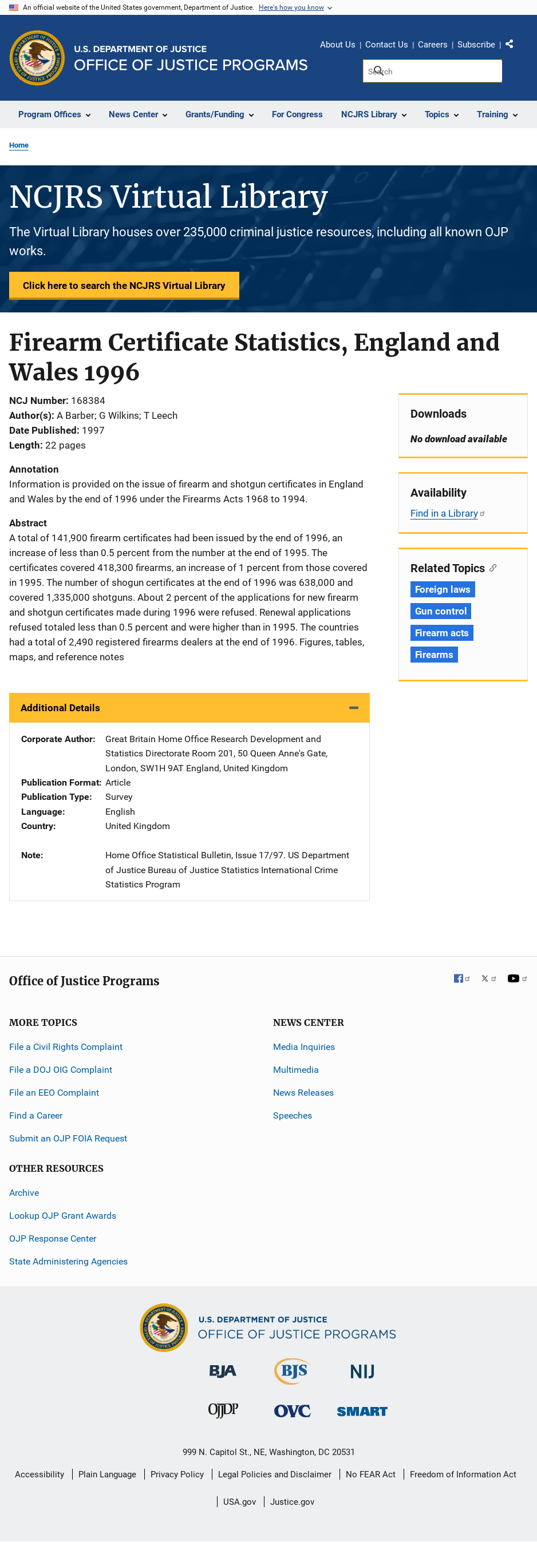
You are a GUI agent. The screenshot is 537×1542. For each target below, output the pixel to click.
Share (513, 46)
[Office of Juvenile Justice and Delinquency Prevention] (223, 1413)
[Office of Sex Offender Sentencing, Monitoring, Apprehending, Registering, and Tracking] (362, 1408)
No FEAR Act (371, 1474)
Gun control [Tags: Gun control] (441, 611)
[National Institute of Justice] (362, 1366)
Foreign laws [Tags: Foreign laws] (443, 589)
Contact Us (386, 44)
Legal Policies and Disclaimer (274, 1474)
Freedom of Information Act (463, 1474)
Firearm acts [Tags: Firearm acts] (442, 633)
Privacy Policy (177, 1474)
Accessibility (39, 1474)
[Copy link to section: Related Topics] (491, 567)
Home (19, 145)
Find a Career (35, 1115)
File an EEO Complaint (54, 1092)
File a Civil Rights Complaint (66, 1046)
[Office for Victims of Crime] (292, 1410)
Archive (24, 1192)
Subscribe (476, 44)
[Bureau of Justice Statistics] (292, 1379)
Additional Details (60, 707)
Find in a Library (448, 513)
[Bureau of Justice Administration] (223, 1366)
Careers (433, 44)
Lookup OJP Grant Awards (62, 1215)
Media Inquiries (304, 1046)
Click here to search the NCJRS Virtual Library (124, 285)
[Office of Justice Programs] (37, 58)
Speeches (292, 1115)
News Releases (303, 1092)
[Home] (190, 58)
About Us (338, 44)
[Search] (432, 71)
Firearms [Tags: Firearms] (434, 654)
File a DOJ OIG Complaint (60, 1069)
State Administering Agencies (68, 1261)
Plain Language (107, 1474)
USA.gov (239, 1502)
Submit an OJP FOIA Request (68, 1138)
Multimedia (296, 1069)
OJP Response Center (52, 1238)
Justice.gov (292, 1502)
